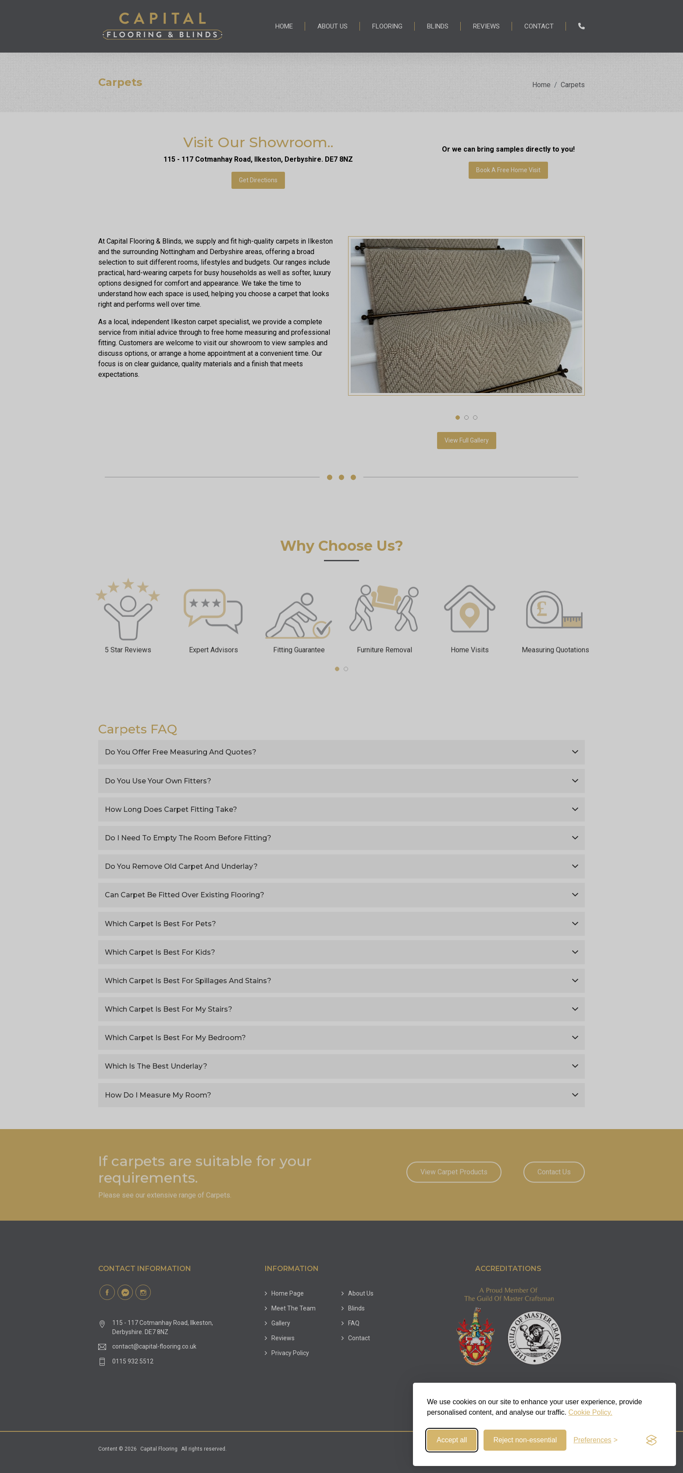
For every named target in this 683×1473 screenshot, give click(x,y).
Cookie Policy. (590, 1412)
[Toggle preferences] (595, 1440)
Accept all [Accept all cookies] (452, 1440)
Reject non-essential (525, 1440)
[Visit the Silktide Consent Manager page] (651, 1440)
